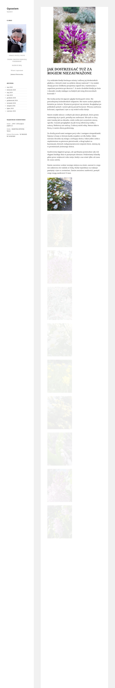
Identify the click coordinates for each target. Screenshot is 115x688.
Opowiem (13, 8)
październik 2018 (12, 100)
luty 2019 (10, 95)
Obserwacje (79, 610)
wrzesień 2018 (11, 103)
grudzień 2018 (11, 98)
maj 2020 (10, 87)
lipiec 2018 (10, 108)
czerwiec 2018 (11, 111)
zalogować (60, 632)
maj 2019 (10, 92)
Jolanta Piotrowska (66, 610)
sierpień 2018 (11, 106)
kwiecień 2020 (11, 90)
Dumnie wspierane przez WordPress (58, 683)
